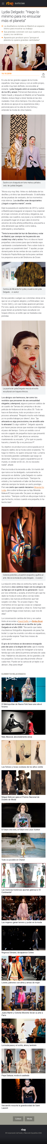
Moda (29, 1119)
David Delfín (23, 621)
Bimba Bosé (37, 621)
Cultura (18, 1119)
